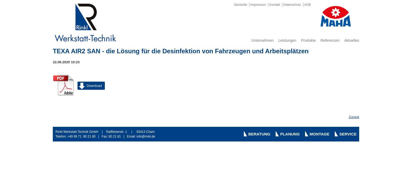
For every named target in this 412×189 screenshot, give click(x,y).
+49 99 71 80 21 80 (81, 136)
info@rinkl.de (146, 136)
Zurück (354, 117)
